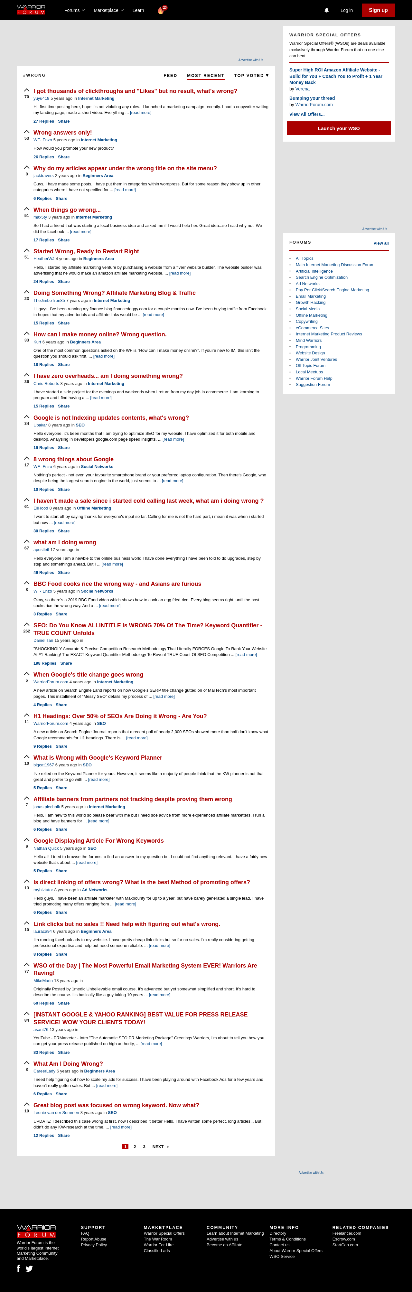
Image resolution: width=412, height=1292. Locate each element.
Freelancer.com (346, 1233)
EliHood (40, 508)
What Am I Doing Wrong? (68, 1064)
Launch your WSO (339, 128)
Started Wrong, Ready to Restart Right (86, 251)
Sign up (378, 10)
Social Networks (97, 466)
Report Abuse (93, 1239)
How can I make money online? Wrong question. (100, 334)
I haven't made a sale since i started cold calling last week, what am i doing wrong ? (148, 501)
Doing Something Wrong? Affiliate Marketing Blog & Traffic (114, 293)
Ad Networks (94, 889)
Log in (347, 10)
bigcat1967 (43, 765)
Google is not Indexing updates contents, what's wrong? (111, 418)
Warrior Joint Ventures (316, 359)
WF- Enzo (42, 139)
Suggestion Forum (313, 384)
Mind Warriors (309, 340)
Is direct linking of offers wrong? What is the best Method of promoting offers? (141, 882)
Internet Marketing (96, 98)
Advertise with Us (251, 60)
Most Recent (206, 75)
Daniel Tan (43, 640)
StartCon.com (345, 1244)
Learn (140, 10)
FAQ (85, 1233)
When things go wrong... (67, 210)
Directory (277, 1233)
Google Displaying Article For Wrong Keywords (98, 841)
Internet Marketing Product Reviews (329, 334)
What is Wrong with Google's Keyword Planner (97, 757)
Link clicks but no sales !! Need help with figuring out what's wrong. (126, 924)
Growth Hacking (310, 302)
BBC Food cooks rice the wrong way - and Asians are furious (117, 584)
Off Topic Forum (310, 365)
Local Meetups (309, 372)
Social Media (308, 308)
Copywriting (307, 321)
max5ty (40, 217)
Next (158, 1146)
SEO (80, 425)
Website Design (310, 353)
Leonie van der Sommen (56, 1112)
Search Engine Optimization (322, 277)
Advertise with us (222, 1239)
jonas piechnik (46, 806)
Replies (43, 121)
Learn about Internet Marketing (235, 1233)
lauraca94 (42, 931)
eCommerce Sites (312, 327)
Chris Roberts (46, 383)
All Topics (305, 258)
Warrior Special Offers (164, 1233)
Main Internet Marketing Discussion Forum (335, 264)
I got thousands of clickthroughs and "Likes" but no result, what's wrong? (135, 91)
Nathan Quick (46, 848)
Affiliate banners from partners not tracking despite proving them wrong (132, 799)
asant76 (40, 1029)
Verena (302, 88)
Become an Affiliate (224, 1244)
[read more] (140, 112)
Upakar (40, 425)
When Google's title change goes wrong (88, 674)
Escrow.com (343, 1239)
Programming (308, 346)
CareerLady (44, 1071)
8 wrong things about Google (73, 459)
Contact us (279, 1244)
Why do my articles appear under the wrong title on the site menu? (125, 168)
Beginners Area (98, 175)
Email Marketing (311, 296)
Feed (170, 75)
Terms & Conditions (287, 1239)
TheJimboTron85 (49, 300)
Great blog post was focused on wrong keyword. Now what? (116, 1105)
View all (381, 243)
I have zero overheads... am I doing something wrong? (108, 376)
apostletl (41, 549)
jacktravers (43, 175)
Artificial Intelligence (314, 271)
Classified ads (157, 1250)
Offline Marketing (94, 508)
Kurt (37, 342)
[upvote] (26, 94)
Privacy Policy (94, 1244)
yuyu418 (41, 98)
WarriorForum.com (50, 681)
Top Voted (251, 75)
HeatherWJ (43, 258)
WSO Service (282, 1256)
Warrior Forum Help (314, 378)
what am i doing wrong (64, 542)
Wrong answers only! (62, 132)
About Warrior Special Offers (296, 1250)
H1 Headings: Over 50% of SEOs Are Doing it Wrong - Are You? (120, 716)
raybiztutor (43, 889)
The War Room (158, 1239)
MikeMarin (43, 980)
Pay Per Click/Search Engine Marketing (332, 289)
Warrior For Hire (159, 1244)
